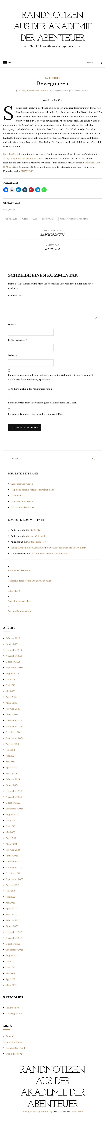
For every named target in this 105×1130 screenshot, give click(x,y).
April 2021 (11, 990)
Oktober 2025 (13, 673)
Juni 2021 (10, 978)
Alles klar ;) (17, 507)
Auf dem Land (11, 230)
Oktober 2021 (13, 955)
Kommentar (15, 307)
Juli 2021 (10, 972)
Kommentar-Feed (15, 1059)
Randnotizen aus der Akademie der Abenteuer (52, 32)
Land (35, 230)
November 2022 (14, 878)
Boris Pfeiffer (10, 165)
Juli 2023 (10, 831)
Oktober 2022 (13, 884)
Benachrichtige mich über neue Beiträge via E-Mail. (35, 425)
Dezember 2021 (14, 943)
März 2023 (11, 855)
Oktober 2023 (13, 814)
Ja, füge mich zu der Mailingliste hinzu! (30, 400)
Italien (25, 230)
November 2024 (14, 737)
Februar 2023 (13, 861)
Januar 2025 (12, 726)
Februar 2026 (13, 649)
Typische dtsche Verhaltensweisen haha (32, 501)
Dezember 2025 (14, 661)
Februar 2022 (13, 931)
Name (12, 336)
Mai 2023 (10, 843)
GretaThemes (77, 1123)
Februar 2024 (13, 790)
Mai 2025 (10, 702)
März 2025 (11, 714)
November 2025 (14, 667)
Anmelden (11, 1047)
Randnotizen (52, 89)
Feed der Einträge (15, 1053)
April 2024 (11, 779)
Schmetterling (49, 230)
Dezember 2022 (14, 873)
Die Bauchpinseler (36, 553)
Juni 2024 (10, 767)
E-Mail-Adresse (17, 351)
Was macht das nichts (22, 518)
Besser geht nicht (36, 547)
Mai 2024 (10, 773)
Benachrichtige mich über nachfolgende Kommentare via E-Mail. (42, 414)
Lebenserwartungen (22, 495)
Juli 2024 (10, 761)
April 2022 (11, 920)
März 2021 (11, 996)
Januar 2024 (12, 796)
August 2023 (12, 826)
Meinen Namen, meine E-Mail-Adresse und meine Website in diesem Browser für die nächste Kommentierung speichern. (51, 388)
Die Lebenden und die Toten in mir (67, 559)
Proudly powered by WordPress (36, 1123)
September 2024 (14, 749)
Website (12, 366)
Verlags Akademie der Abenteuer (19, 169)
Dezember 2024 (14, 732)
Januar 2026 (12, 655)
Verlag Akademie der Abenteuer (34, 102)
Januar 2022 (12, 937)
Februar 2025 (13, 720)
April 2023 (11, 849)
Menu (9, 74)
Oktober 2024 (13, 743)
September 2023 (14, 820)
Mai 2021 (10, 984)
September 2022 (14, 890)
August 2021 (12, 967)
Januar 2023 (12, 867)
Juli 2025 (10, 690)
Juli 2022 (10, 902)
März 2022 (11, 925)
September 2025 (14, 679)
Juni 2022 (10, 908)
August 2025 (12, 684)
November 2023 (14, 808)
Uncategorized (14, 1025)
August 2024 (12, 755)
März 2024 (11, 784)
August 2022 (12, 896)
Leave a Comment (81, 102)
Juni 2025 (10, 696)
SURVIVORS (27, 182)
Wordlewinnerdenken (22, 512)
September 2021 (14, 961)
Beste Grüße (34, 541)
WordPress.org (14, 1065)
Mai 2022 (10, 914)
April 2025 (11, 708)
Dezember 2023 (14, 802)
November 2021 (14, 949)
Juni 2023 (10, 837)
